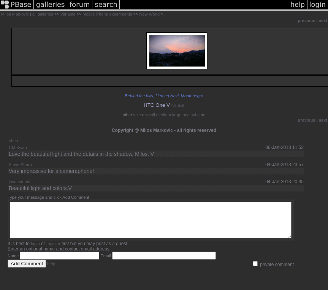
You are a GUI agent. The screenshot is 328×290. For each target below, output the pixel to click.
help (51, 270)
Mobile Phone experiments (107, 14)
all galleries (42, 14)
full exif (177, 105)
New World (149, 14)
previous (306, 20)
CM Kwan (18, 147)
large (176, 115)
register (53, 250)
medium (163, 115)
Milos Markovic (15, 14)
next (322, 20)
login (35, 250)
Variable (68, 14)
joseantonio (19, 181)
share (14, 140)
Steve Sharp (20, 164)
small (150, 115)
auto (201, 115)
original (189, 115)
